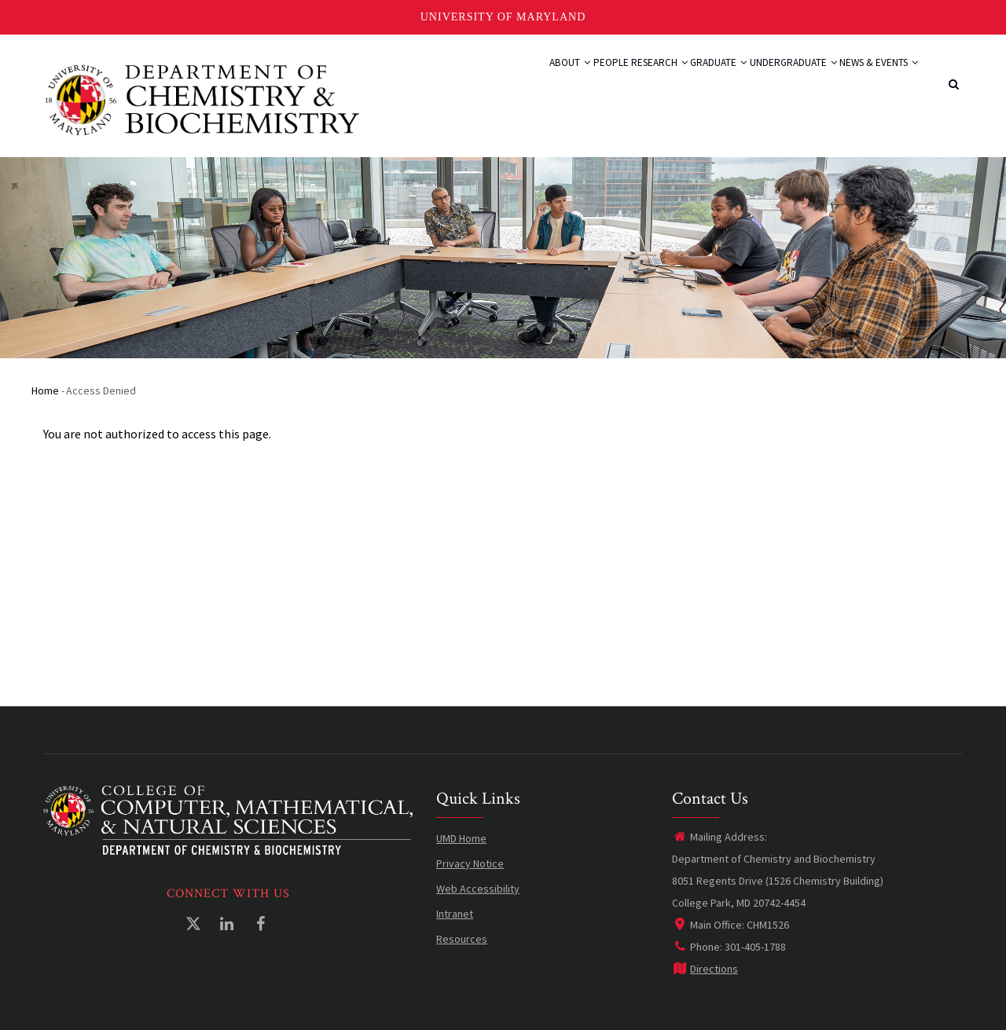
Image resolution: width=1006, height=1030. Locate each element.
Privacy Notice (470, 863)
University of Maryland (503, 17)
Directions (705, 969)
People (538, 80)
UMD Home (461, 838)
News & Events (870, 80)
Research (601, 80)
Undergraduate (767, 80)
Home (45, 390)
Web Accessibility (478, 889)
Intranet (454, 914)
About (482, 80)
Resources (461, 939)
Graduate (677, 80)
